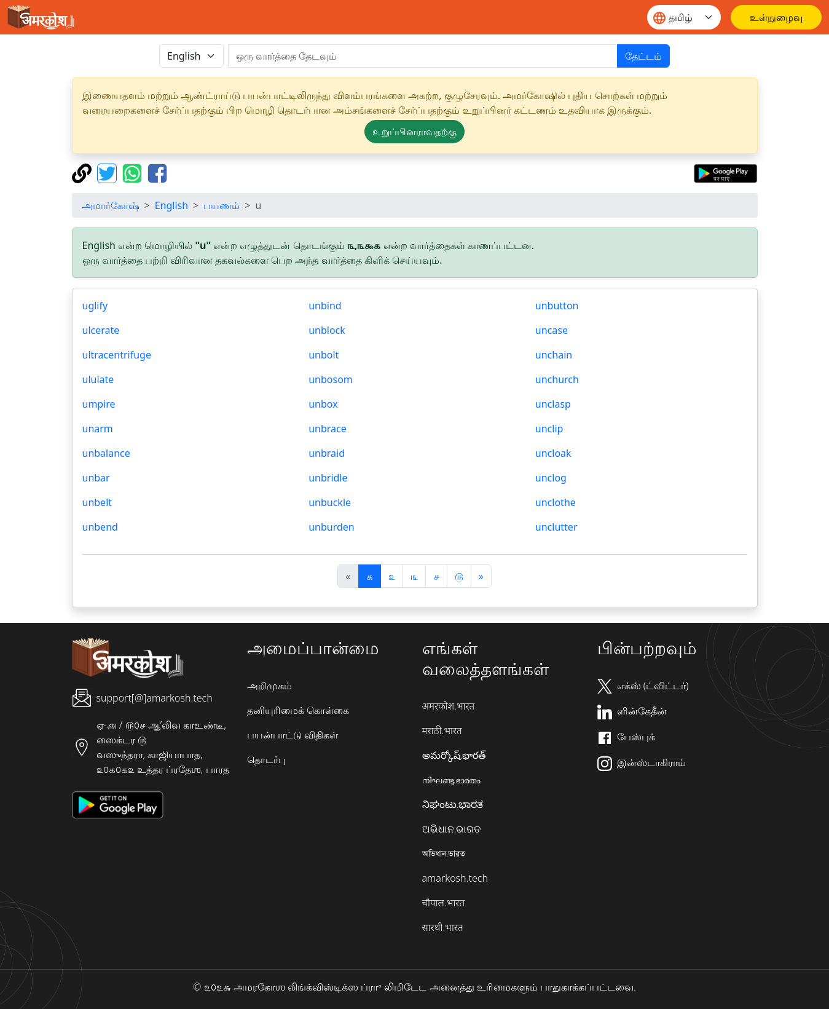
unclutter (556, 527)
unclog (551, 478)
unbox (322, 404)
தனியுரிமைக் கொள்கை (298, 710)
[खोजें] (423, 56)
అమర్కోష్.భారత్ (454, 755)
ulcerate (101, 330)
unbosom (330, 379)
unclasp (553, 404)
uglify (95, 305)
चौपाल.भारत (443, 902)
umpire (99, 404)
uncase (551, 330)
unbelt (97, 502)
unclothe (555, 502)
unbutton (557, 305)
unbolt (323, 355)
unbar (96, 478)
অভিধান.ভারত (444, 853)
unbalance (106, 453)
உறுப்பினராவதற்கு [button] (414, 131)
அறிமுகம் (269, 685)
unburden (331, 527)
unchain (553, 355)
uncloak (553, 453)
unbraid (326, 453)
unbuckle (329, 502)
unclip (549, 428)
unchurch (557, 379)
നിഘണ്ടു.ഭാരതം (451, 779)
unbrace (327, 428)
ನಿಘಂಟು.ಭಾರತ (453, 804)
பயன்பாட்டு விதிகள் (292, 735)
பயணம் (221, 205)
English (171, 205)
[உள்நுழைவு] (776, 17)
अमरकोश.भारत (448, 706)
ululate (98, 379)
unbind (324, 305)
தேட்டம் (643, 56)
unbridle (327, 478)
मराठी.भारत (442, 730)
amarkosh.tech (455, 878)
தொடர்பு (266, 759)
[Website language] (684, 17)
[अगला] (481, 576)
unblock (326, 330)
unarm (97, 428)
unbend (100, 527)
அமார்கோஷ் (110, 205)
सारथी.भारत (442, 927)
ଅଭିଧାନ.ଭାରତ (451, 829)
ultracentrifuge (116, 355)
